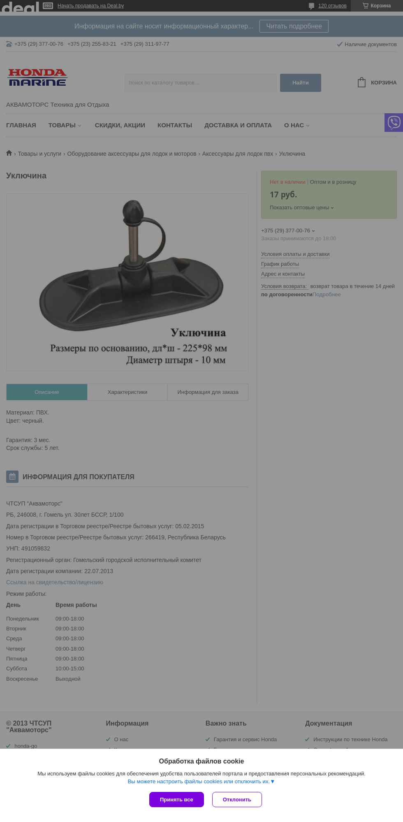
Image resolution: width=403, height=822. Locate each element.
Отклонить (237, 799)
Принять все (176, 799)
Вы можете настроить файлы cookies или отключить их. (198, 781)
